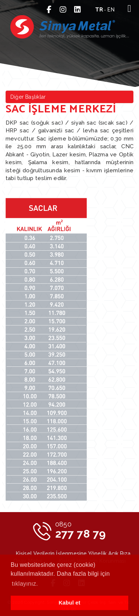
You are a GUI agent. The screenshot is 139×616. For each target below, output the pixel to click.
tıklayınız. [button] (25, 584)
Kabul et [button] (69, 603)
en (111, 10)
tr (99, 10)
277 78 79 (80, 530)
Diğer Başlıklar (28, 97)
